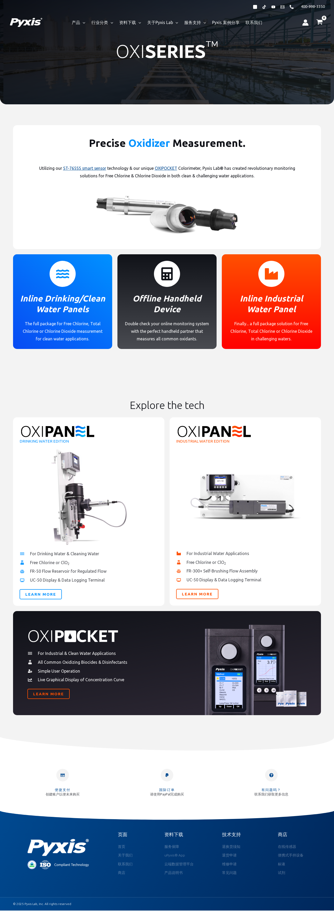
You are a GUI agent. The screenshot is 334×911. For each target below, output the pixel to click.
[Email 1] (282, 7)
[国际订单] (167, 775)
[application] (85, 22)
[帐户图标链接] (305, 22)
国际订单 (167, 790)
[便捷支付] (62, 775)
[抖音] (264, 7)
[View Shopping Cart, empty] (319, 22)
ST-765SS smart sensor (84, 168)
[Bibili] (273, 7)
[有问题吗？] (271, 775)
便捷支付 (62, 790)
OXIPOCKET (166, 168)
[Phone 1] (292, 7)
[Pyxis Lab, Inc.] (26, 22)
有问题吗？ (271, 790)
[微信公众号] (255, 7)
